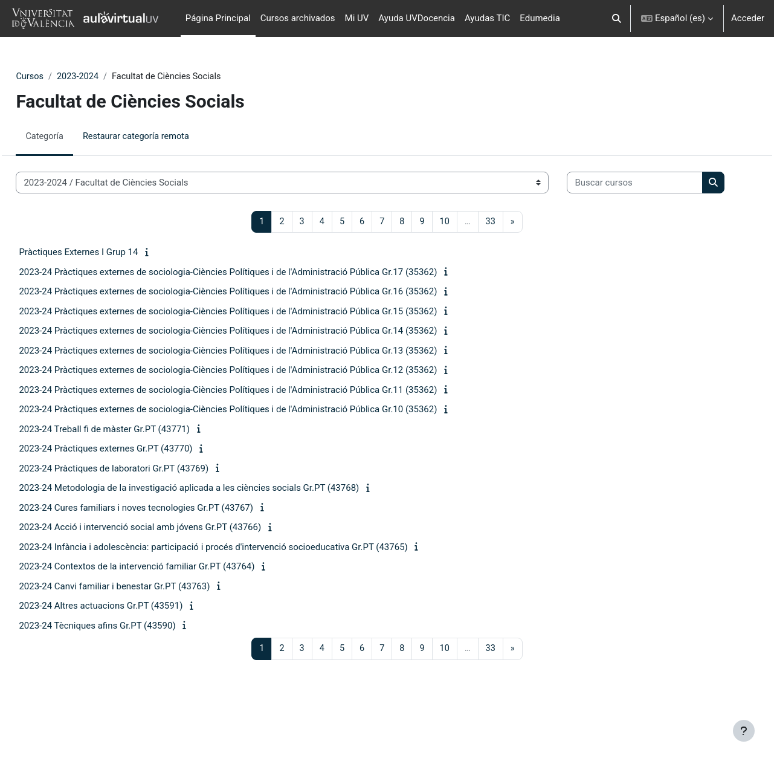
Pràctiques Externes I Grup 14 (105, 290)
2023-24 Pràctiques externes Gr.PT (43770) (132, 486)
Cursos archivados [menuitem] (297, 18)
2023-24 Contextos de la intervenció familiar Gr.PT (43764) (164, 604)
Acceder (747, 18)
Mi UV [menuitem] (357, 18)
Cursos (57, 76)
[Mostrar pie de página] (744, 731)
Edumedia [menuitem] (540, 18)
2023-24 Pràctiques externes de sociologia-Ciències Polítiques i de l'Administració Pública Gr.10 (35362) (255, 447)
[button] (616, 18)
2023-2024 (106, 76)
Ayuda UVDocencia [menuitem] (416, 18)
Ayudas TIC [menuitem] (487, 18)
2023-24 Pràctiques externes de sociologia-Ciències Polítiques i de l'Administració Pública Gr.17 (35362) (255, 310)
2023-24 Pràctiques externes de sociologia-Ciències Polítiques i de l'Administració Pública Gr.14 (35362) (255, 368)
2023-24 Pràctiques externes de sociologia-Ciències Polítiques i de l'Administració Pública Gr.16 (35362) (255, 329)
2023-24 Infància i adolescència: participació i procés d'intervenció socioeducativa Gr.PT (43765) (240, 585)
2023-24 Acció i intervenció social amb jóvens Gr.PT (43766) (167, 565)
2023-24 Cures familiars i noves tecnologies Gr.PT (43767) (163, 545)
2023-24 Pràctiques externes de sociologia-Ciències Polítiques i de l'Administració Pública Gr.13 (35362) (255, 388)
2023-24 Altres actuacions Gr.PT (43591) (128, 643)
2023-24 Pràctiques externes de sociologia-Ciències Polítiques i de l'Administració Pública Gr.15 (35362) (255, 349)
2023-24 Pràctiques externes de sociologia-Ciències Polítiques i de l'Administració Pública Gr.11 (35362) (255, 428)
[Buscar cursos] (111, 220)
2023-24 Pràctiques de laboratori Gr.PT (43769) (141, 506)
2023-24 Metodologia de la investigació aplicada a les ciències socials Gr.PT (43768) (216, 525)
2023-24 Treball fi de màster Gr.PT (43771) (131, 467)
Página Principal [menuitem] (218, 18)
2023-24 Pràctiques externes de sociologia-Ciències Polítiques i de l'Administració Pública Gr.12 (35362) (255, 408)
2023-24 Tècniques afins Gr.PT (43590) (124, 663)
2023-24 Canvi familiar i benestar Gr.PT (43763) (141, 624)
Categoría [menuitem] (72, 137)
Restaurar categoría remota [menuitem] (166, 137)
